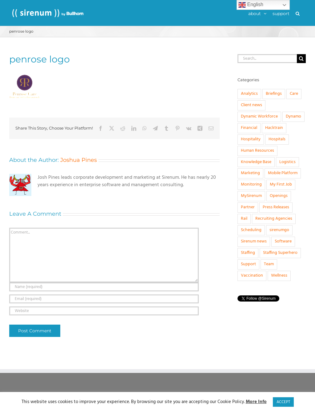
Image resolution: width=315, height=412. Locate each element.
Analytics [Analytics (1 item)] (249, 93)
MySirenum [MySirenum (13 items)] (251, 195)
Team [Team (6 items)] (269, 264)
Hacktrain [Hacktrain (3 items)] (274, 127)
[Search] (301, 58)
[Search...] (267, 58)
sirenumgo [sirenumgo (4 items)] (279, 230)
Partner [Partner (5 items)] (248, 207)
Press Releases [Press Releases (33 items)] (276, 207)
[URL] (104, 310)
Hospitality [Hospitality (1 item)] (251, 139)
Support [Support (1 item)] (248, 264)
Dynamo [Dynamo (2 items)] (293, 116)
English (250, 5)
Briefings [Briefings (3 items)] (274, 93)
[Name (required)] (104, 286)
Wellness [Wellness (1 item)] (279, 275)
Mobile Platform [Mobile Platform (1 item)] (282, 173)
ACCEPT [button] (283, 402)
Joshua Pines (78, 160)
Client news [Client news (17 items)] (251, 105)
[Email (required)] (104, 298)
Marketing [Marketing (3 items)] (250, 173)
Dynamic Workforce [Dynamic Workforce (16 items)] (259, 116)
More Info (256, 402)
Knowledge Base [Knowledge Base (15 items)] (256, 162)
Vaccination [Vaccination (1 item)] (252, 275)
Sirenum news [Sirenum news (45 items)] (254, 241)
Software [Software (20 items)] (283, 241)
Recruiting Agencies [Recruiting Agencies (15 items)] (273, 218)
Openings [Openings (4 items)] (279, 195)
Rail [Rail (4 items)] (244, 218)
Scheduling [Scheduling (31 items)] (251, 230)
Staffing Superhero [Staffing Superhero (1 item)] (280, 252)
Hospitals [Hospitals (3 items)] (277, 139)
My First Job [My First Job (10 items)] (281, 184)
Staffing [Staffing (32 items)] (248, 252)
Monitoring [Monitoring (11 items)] (251, 184)
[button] (298, 13)
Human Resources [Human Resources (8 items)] (257, 150)
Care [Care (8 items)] (294, 93)
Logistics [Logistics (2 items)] (287, 162)
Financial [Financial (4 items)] (249, 127)
